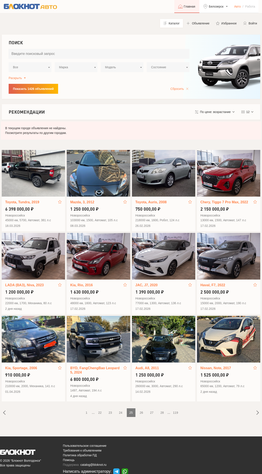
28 (162, 412)
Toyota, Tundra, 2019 (22, 202)
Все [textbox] (15, 67)
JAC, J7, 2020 (146, 285)
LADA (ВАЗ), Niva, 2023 (24, 285)
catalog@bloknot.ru (93, 464)
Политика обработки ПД (80, 455)
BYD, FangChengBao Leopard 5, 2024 (94, 370)
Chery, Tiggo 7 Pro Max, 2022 (224, 202)
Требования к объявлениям (82, 450)
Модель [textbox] (110, 67)
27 (152, 412)
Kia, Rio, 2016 (81, 285)
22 (100, 412)
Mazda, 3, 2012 (82, 202)
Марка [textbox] (63, 67)
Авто (237, 6)
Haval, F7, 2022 (212, 285)
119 (175, 412)
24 (120, 412)
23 (110, 412)
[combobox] (30, 67)
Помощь (69, 460)
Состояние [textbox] (158, 67)
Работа (250, 6)
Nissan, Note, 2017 (215, 368)
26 (141, 412)
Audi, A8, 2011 (147, 368)
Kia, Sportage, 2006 (21, 368)
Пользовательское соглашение (84, 445)
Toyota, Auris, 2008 (151, 202)
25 (131, 412)
